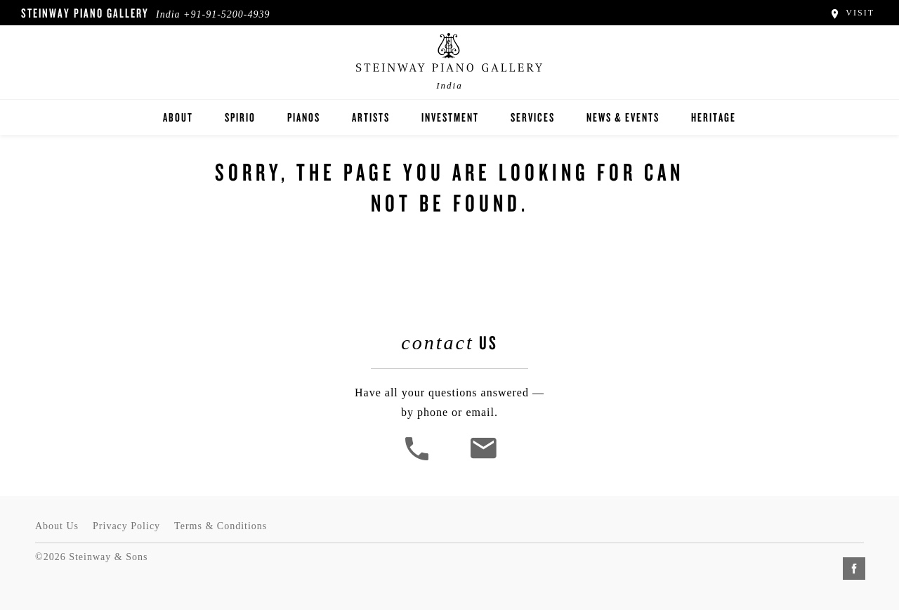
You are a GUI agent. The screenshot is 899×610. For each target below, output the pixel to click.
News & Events (623, 117)
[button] (419, 459)
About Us (57, 526)
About (178, 117)
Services (533, 117)
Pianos (303, 117)
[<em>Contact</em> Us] (483, 459)
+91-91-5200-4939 (226, 14)
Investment (450, 117)
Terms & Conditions (220, 526)
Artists (371, 117)
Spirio (240, 117)
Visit (851, 13)
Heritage (713, 117)
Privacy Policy (126, 526)
